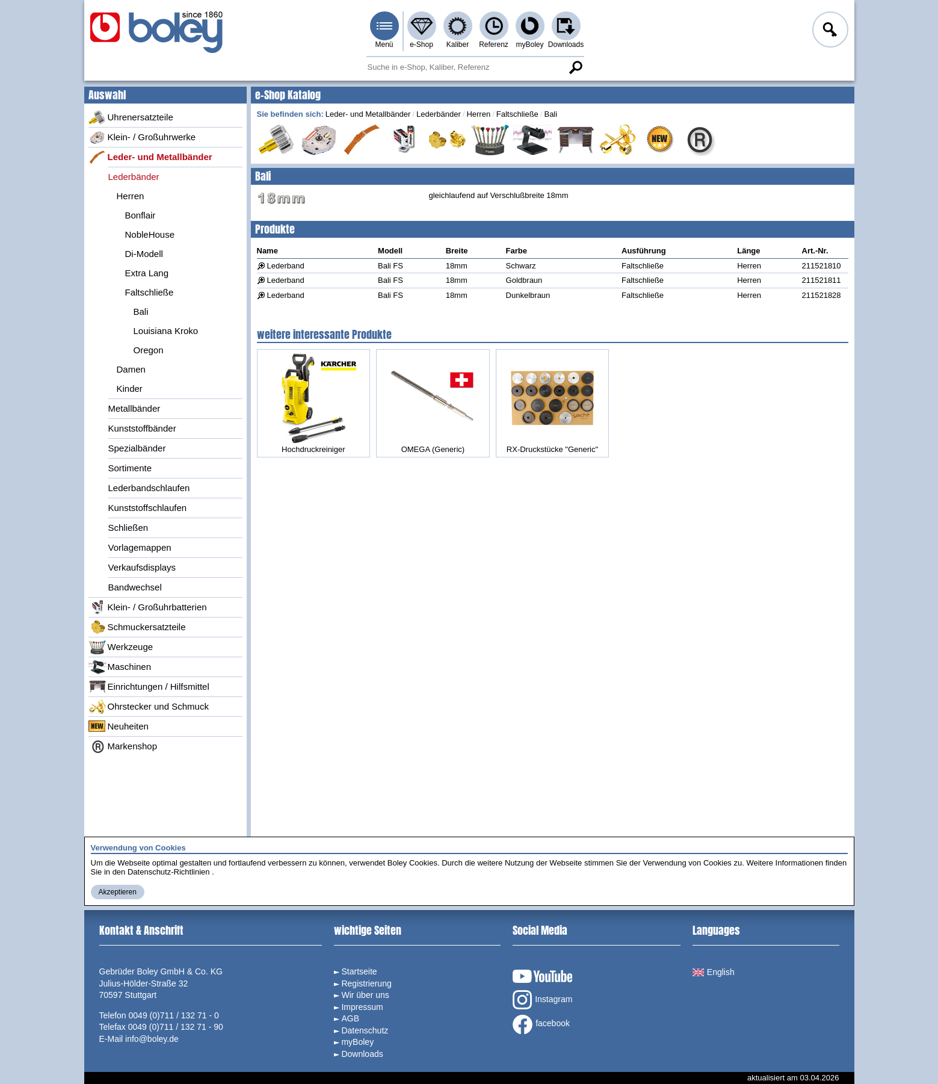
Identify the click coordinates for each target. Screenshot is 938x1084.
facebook (541, 1024)
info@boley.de (152, 1039)
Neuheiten (118, 726)
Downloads (566, 44)
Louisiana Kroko (166, 331)
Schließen (128, 527)
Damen (131, 369)
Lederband (285, 265)
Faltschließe (149, 292)
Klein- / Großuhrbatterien (147, 607)
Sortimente (130, 468)
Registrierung (366, 983)
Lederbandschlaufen (149, 488)
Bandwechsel (135, 587)
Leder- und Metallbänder (150, 157)
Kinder (130, 388)
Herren (130, 196)
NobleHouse (150, 234)
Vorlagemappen (139, 547)
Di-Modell (144, 254)
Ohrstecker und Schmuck (148, 706)
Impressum (362, 1007)
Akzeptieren (118, 892)
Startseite (359, 971)
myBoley (529, 44)
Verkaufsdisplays (142, 567)
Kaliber (457, 44)
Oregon (149, 350)
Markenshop (123, 746)
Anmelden (829, 31)
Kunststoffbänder (142, 428)
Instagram (542, 999)
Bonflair (140, 215)
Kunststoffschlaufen (147, 508)
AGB (350, 1018)
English (714, 972)
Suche (575, 67)
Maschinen (120, 667)
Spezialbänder (137, 448)
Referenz (493, 44)
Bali (141, 311)
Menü (384, 44)
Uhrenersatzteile (130, 117)
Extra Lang (147, 273)
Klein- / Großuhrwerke (142, 137)
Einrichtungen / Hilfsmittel (148, 687)
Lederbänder (133, 177)
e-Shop (421, 44)
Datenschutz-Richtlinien (169, 871)
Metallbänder (134, 408)
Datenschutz (364, 1030)
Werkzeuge (120, 647)
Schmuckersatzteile (137, 627)
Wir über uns (365, 995)
